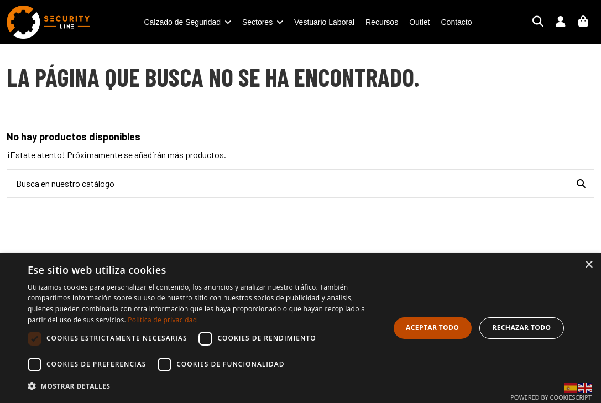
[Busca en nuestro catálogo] (581, 183)
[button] (203, 386)
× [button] (588, 265)
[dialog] (300, 328)
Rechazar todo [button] (521, 327)
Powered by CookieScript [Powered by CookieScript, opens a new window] (551, 397)
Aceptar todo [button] (432, 327)
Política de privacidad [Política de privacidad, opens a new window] (162, 320)
